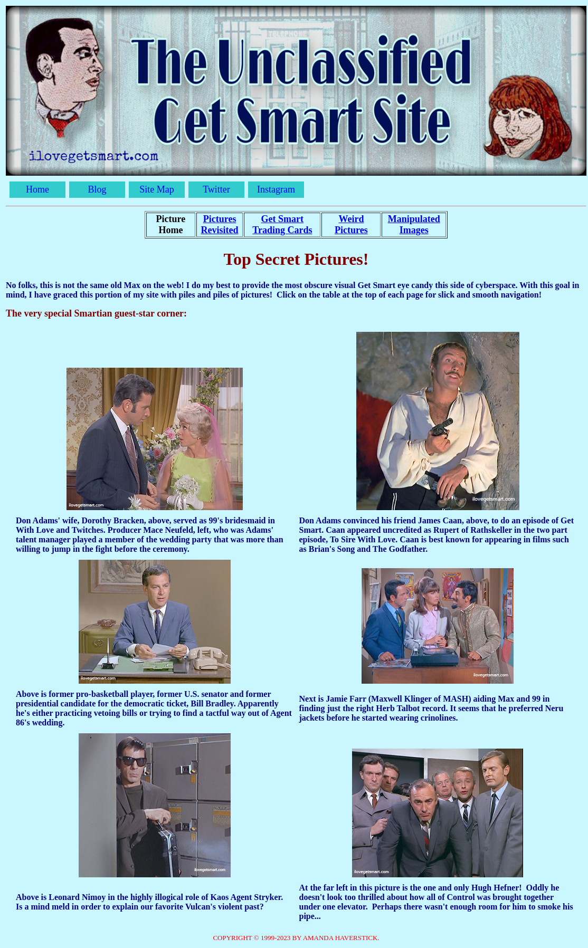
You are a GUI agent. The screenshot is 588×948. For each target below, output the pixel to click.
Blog (97, 189)
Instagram (276, 189)
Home (37, 189)
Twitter (216, 189)
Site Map (156, 189)
